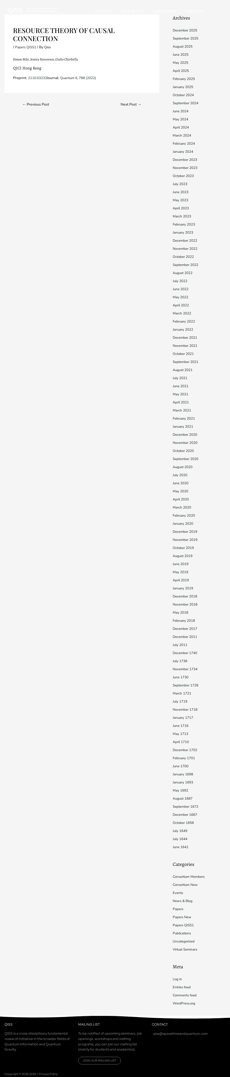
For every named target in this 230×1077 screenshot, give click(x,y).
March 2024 (182, 135)
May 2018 (181, 612)
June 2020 (181, 483)
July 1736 (181, 661)
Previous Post (37, 104)
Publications (174, 11)
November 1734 (186, 669)
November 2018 (186, 604)
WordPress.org (185, 1003)
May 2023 (181, 200)
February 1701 (185, 758)
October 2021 (184, 353)
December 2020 (186, 434)
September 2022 (187, 264)
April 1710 (182, 741)
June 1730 (181, 677)
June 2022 (181, 289)
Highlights (198, 11)
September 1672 (187, 806)
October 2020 (184, 450)
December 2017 (186, 628)
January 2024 (184, 151)
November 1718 (186, 709)
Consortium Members (190, 876)
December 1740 (186, 652)
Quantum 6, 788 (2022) (81, 77)
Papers (178, 909)
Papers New (182, 917)
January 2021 (184, 426)
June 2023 (181, 192)
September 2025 (187, 38)
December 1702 (186, 749)
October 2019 (184, 547)
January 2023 (184, 232)
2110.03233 (38, 77)
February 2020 (185, 515)
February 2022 (185, 321)
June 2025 (181, 54)
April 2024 (182, 127)
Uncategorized (184, 941)
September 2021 (187, 361)
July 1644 (181, 838)
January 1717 (184, 717)
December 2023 (186, 159)
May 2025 (181, 62)
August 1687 (184, 798)
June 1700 (181, 766)
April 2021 (182, 402)
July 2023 (181, 183)
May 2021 (181, 394)
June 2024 (181, 111)
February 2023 (185, 224)
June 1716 (181, 725)
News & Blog (183, 900)
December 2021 (186, 337)
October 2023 (184, 175)
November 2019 (186, 539)
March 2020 (182, 507)
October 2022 (184, 256)
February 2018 (185, 620)
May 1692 (181, 790)
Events (178, 892)
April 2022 (182, 305)
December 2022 (186, 240)
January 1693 (184, 782)
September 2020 (187, 458)
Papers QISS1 (26, 47)
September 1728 (187, 685)
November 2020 (186, 442)
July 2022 (181, 281)
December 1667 (186, 814)
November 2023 (186, 167)
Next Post (130, 104)
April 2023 (182, 208)
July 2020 (181, 475)
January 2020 (184, 523)
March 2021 (182, 410)
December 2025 (186, 30)
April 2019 (182, 580)
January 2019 (184, 588)
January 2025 (184, 86)
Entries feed (182, 987)
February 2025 (185, 78)
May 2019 (181, 572)
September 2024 (187, 103)
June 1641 (181, 847)
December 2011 (186, 636)
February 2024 (185, 143)
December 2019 (186, 531)
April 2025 (182, 70)
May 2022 (181, 297)
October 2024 (184, 95)
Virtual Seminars (186, 949)
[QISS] (32, 9)
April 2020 (182, 499)
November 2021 (186, 345)
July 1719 (181, 701)
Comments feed (186, 995)
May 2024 (181, 119)
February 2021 (185, 418)
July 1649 (181, 830)
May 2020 (181, 491)
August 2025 (184, 46)
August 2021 (184, 369)
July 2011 (181, 644)
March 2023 (182, 216)
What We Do (149, 11)
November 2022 (186, 248)
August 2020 (184, 466)
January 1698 (184, 774)
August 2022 (184, 272)
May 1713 (181, 733)
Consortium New (186, 884)
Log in (178, 979)
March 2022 (182, 313)
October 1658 (184, 822)
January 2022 (184, 329)
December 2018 (186, 596)
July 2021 (181, 378)
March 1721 (182, 693)
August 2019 (184, 555)
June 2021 (181, 386)
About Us (127, 11)
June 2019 (181, 564)
